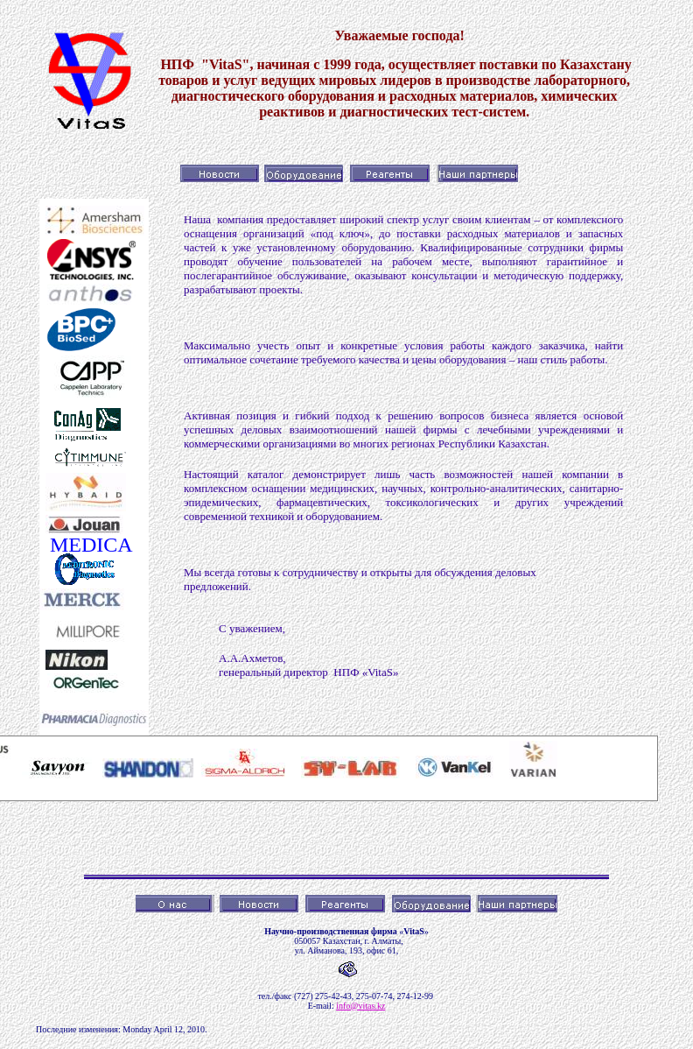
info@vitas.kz (360, 1005)
